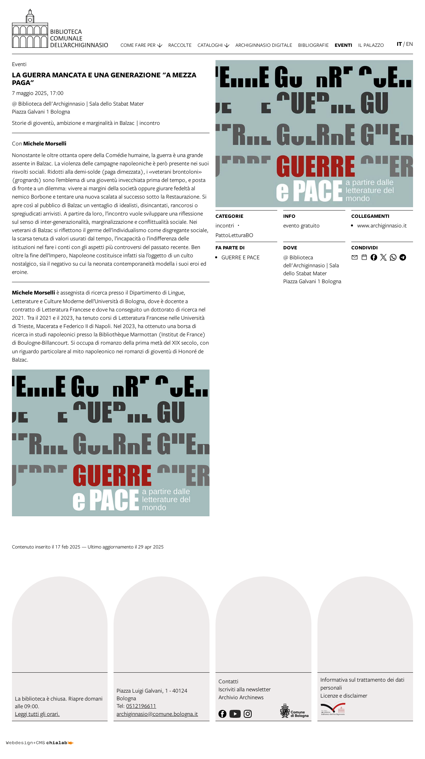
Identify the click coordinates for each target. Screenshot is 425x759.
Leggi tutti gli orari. (37, 713)
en (409, 43)
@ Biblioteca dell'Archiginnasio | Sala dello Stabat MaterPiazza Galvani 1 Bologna (312, 269)
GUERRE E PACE (240, 257)
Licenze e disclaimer (343, 695)
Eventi (19, 64)
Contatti (228, 681)
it (399, 43)
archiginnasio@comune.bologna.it (157, 713)
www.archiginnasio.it (382, 225)
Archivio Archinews (241, 697)
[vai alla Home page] (60, 28)
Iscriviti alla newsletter (244, 689)
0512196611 (141, 706)
